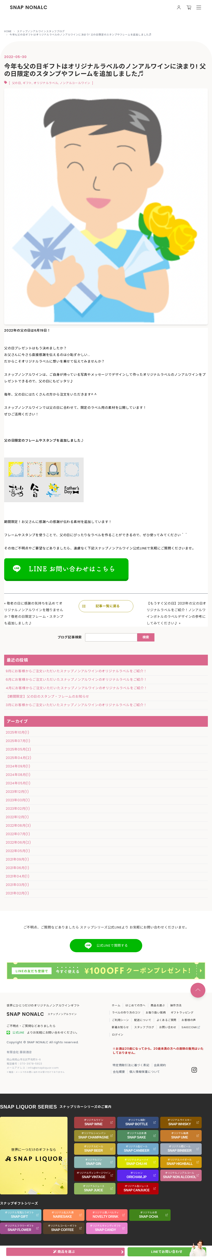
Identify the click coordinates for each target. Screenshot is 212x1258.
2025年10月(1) (17, 732)
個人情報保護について (144, 1072)
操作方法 (176, 1005)
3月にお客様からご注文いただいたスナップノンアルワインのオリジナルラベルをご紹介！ (76, 705)
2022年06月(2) (18, 842)
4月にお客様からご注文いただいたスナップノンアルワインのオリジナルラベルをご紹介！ (76, 688)
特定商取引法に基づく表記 (131, 1065)
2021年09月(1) (17, 859)
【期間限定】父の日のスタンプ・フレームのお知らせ (47, 696)
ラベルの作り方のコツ (126, 1013)
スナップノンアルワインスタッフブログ (41, 31)
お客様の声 (189, 1020)
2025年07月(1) (18, 741)
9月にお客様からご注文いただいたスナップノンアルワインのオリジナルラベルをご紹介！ (76, 671)
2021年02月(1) (17, 893)
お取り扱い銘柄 (156, 1013)
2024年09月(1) (18, 766)
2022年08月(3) (18, 825)
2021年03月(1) (17, 884)
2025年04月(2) (18, 757)
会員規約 (160, 1065)
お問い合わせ (167, 1027)
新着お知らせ (120, 1027)
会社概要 (119, 1072)
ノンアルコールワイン (75, 83)
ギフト (27, 83)
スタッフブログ (144, 1027)
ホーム (116, 1005)
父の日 (16, 83)
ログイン (117, 1035)
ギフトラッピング (182, 1013)
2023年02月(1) (18, 808)
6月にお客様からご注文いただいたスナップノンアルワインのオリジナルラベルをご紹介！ (76, 679)
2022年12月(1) (17, 817)
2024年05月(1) (18, 783)
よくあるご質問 (167, 1020)
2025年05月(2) (18, 749)
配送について (142, 1020)
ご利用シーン (120, 1020)
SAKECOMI (191, 1027)
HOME (8, 31)
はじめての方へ (135, 1005)
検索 (145, 637)
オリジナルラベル (46, 83)
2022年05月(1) (18, 851)
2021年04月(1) (18, 876)
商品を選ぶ (158, 1005)
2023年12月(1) (17, 791)
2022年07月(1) (18, 834)
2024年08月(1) (18, 774)
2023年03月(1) (18, 800)
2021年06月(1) (17, 868)
